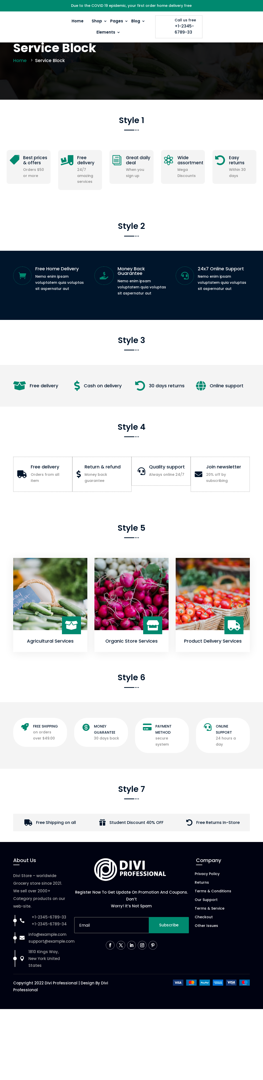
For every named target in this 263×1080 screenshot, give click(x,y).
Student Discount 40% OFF (136, 856)
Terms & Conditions (213, 925)
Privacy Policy (207, 907)
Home (78, 21)
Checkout (204, 951)
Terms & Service (209, 942)
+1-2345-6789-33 (184, 29)
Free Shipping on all (56, 856)
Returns (202, 916)
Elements (105, 32)
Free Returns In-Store (218, 856)
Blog (135, 21)
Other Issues (206, 959)
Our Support (206, 933)
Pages (116, 21)
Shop (97, 21)
